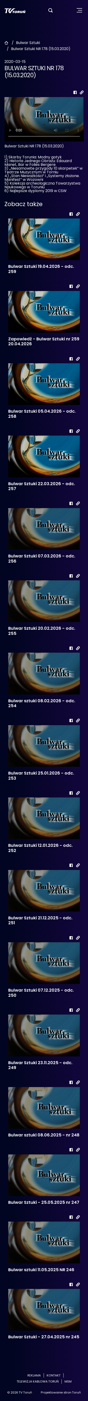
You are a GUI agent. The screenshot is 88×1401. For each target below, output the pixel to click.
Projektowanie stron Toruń (61, 1392)
